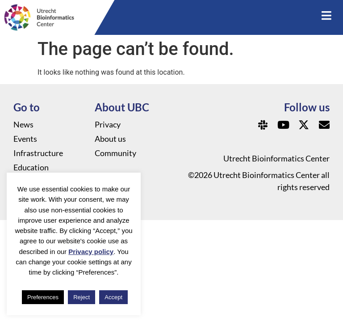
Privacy (108, 124)
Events (25, 139)
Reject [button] (81, 297)
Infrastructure (38, 153)
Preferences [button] (43, 297)
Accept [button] (113, 297)
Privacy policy (90, 251)
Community (115, 153)
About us (110, 139)
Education (31, 167)
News (23, 124)
